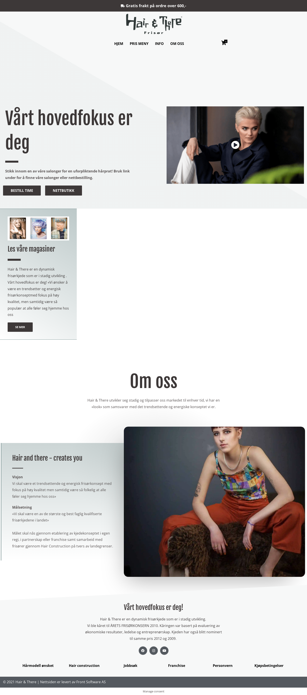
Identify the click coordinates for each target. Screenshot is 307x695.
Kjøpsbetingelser (268, 665)
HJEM (118, 43)
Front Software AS (91, 682)
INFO (159, 43)
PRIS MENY (139, 43)
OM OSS (177, 43)
